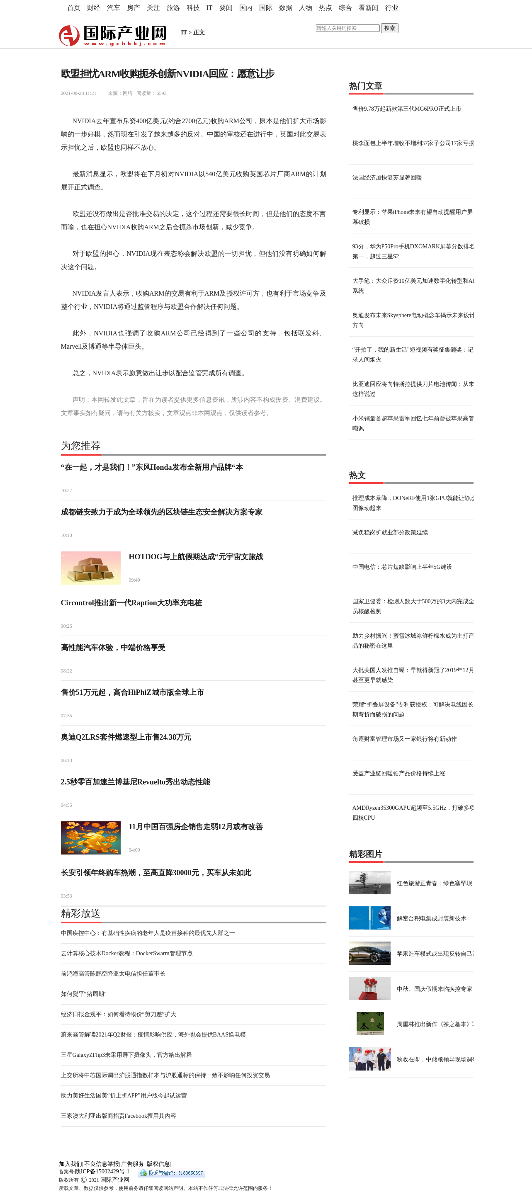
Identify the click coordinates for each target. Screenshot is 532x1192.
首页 (73, 7)
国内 (246, 7)
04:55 (66, 805)
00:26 (66, 626)
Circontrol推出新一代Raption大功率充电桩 (131, 603)
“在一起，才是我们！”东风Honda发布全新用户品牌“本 (152, 467)
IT (209, 7)
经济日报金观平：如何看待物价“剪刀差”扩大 (118, 1014)
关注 (153, 7)
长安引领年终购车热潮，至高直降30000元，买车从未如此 (156, 873)
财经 (93, 7)
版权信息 (158, 1164)
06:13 (66, 760)
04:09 (134, 850)
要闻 (226, 7)
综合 (345, 7)
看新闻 (369, 7)
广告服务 (132, 1164)
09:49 (134, 580)
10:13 (66, 535)
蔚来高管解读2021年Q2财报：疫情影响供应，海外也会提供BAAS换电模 (153, 1035)
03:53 (66, 896)
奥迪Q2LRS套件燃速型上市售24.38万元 (126, 737)
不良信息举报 (101, 1164)
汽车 (113, 7)
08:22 (66, 671)
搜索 (389, 28)
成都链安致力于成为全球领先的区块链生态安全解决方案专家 (161, 512)
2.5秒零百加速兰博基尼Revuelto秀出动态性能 (135, 782)
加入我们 (70, 1164)
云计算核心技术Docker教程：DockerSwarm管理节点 (127, 953)
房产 (133, 7)
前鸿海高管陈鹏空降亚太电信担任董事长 (113, 974)
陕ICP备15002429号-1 (102, 1171)
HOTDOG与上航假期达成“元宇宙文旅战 (196, 557)
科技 (193, 7)
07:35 (66, 716)
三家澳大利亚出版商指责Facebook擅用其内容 (118, 1116)
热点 (325, 7)
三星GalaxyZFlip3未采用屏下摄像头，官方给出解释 (126, 1055)
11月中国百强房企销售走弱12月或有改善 (196, 827)
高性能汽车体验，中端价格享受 (113, 647)
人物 (305, 7)
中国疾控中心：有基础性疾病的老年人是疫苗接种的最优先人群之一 (148, 933)
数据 (285, 7)
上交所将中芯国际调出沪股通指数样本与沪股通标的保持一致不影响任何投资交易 (165, 1075)
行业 (391, 7)
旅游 (173, 7)
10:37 (66, 490)
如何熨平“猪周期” (84, 994)
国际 (265, 7)
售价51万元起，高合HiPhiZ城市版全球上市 (132, 692)
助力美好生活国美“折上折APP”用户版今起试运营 (124, 1095)
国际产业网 (114, 1180)
